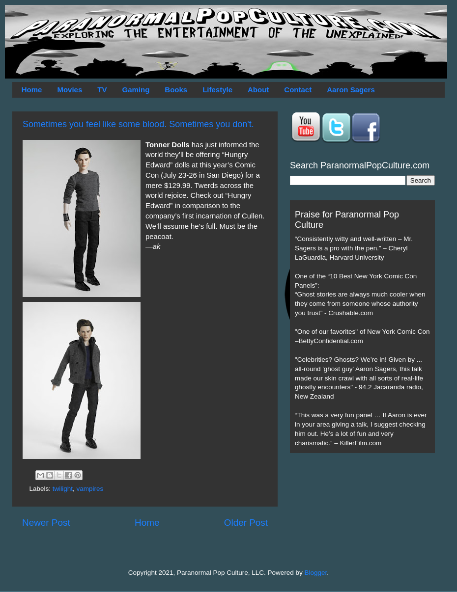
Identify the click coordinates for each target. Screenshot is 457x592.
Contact (298, 89)
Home (32, 89)
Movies (69, 89)
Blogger (316, 572)
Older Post (246, 522)
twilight (63, 488)
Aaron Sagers (351, 89)
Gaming (135, 89)
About (258, 89)
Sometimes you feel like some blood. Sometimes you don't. (138, 124)
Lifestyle (217, 89)
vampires (90, 488)
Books (176, 89)
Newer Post (46, 522)
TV (102, 89)
